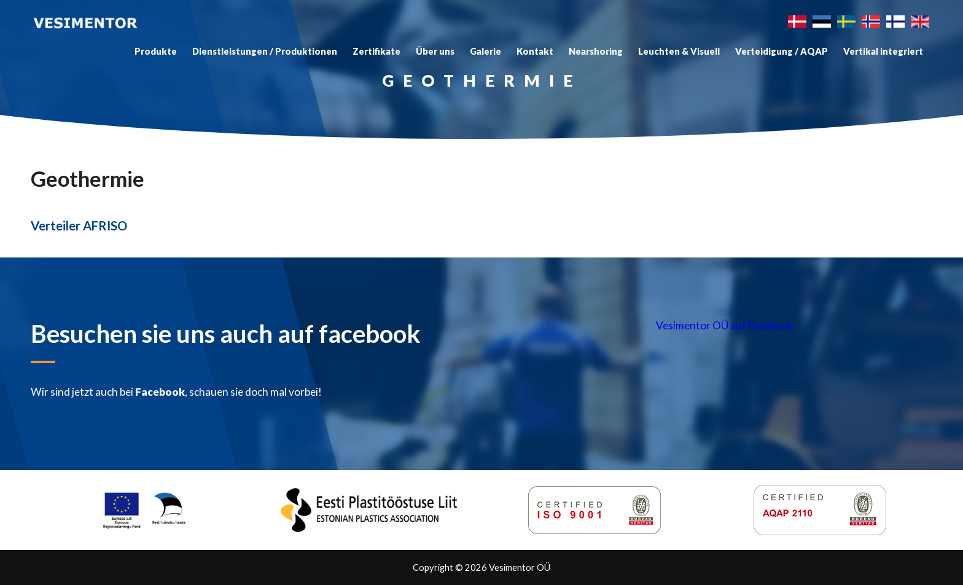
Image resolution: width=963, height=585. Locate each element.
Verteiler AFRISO (79, 225)
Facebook (160, 391)
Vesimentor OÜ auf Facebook (724, 325)
